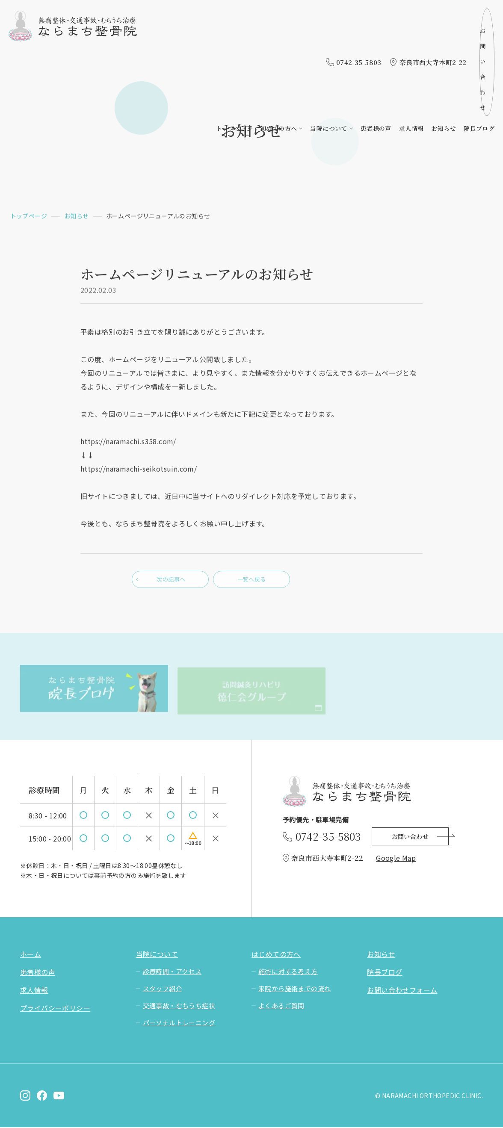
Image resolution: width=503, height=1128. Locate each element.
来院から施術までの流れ (294, 989)
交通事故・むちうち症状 (179, 1006)
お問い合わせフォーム (402, 991)
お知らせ (443, 37)
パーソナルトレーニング (179, 1023)
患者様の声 (376, 37)
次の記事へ (170, 582)
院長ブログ (479, 37)
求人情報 (411, 37)
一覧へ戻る (251, 582)
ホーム (30, 955)
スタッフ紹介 (162, 989)
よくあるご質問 (281, 1006)
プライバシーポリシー (55, 1009)
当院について (328, 37)
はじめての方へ (276, 955)
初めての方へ (278, 37)
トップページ (234, 37)
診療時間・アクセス (172, 972)
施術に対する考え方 (288, 972)
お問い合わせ (461, 16)
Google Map (396, 858)
